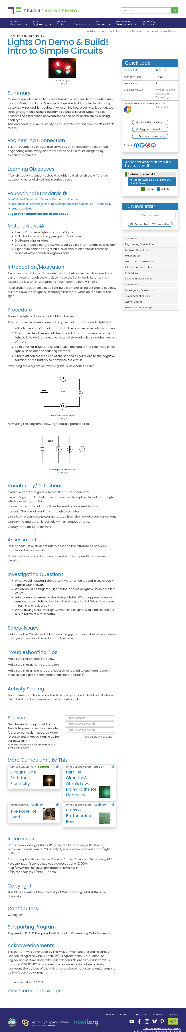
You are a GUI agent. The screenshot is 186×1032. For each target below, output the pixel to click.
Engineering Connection (139, 244)
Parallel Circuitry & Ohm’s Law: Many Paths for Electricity (81, 783)
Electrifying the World (141, 174)
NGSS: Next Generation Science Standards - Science (43, 199)
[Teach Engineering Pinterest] (161, 1021)
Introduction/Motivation (139, 267)
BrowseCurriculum (18, 23)
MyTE (173, 1021)
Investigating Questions (139, 290)
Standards (82, 24)
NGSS (12, 128)
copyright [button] (62, 83)
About (123, 1014)
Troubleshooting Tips (137, 296)
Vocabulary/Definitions (138, 278)
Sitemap (158, 1014)
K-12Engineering (42, 23)
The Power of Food (23, 814)
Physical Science (165, 90)
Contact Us (140, 1014)
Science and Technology (162, 95)
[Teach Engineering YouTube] (130, 1021)
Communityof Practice (148, 23)
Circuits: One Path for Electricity (23, 777)
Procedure (131, 273)
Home (110, 1014)
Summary (131, 238)
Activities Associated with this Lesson (148, 163)
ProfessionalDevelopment (126, 23)
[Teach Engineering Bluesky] (153, 1021)
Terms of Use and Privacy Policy (162, 1028)
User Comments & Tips (138, 307)
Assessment (132, 284)
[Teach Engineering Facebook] (138, 1021)
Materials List (132, 255)
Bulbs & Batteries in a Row (79, 815)
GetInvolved (103, 23)
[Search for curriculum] (174, 10)
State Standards (20, 208)
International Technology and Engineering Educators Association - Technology (59, 204)
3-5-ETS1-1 (161, 107)
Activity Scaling (134, 301)
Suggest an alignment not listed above (38, 214)
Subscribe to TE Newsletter (98, 737)
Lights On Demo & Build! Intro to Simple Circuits (150, 181)
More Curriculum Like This (140, 261)
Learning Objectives (137, 250)
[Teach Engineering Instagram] (146, 1021)
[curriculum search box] (146, 10)
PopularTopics (62, 23)
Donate (173, 1014)
